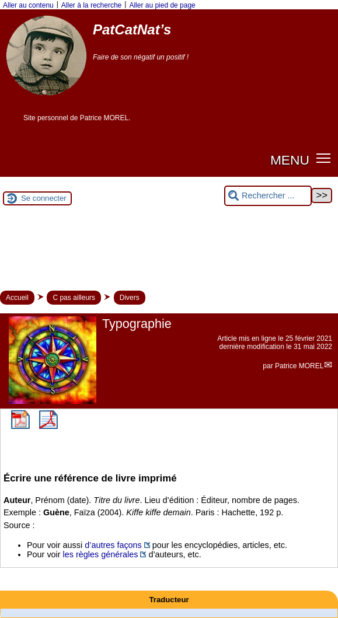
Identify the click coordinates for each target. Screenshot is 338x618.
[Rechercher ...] (268, 196)
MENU (289, 159)
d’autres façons (113, 545)
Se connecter (44, 198)
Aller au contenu (28, 5)
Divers (130, 298)
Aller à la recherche (91, 5)
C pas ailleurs (74, 298)
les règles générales (100, 554)
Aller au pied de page (162, 5)
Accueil (17, 298)
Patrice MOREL (299, 366)
